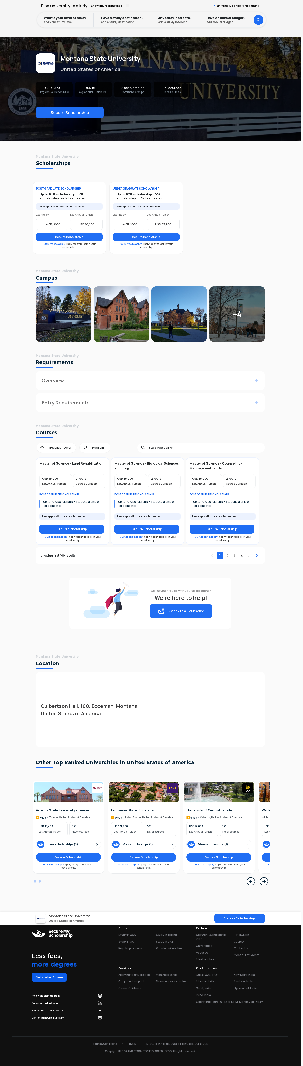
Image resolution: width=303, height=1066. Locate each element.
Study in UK (126, 941)
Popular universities (169, 948)
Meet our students (246, 955)
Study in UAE (164, 941)
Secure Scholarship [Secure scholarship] (71, 529)
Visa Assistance (167, 975)
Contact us (241, 948)
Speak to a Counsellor (181, 611)
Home (30, 19)
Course (239, 941)
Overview (53, 380)
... (249, 555)
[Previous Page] (251, 881)
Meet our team (206, 959)
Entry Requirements (66, 402)
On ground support (131, 981)
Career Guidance (129, 988)
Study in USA (127, 935)
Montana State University (86, 19)
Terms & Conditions (105, 1044)
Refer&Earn (241, 935)
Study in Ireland (166, 935)
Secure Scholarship (69, 112)
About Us (202, 952)
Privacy (132, 1044)
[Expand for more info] (256, 380)
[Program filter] (94, 448)
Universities (51, 19)
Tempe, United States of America (69, 817)
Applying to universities (134, 975)
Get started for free (49, 977)
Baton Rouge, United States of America (149, 817)
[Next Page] (264, 881)
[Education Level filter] (56, 448)
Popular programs (130, 948)
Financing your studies (171, 981)
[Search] (205, 448)
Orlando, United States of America (221, 817)
